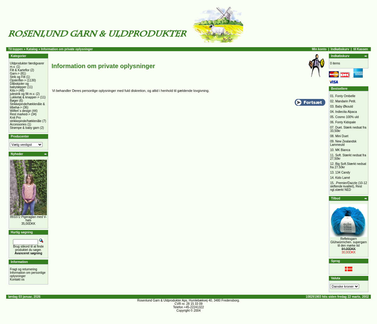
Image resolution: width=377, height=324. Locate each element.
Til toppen (15, 49)
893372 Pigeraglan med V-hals (28, 218)
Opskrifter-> (18, 80)
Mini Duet (341, 136)
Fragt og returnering (23, 269)
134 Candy (342, 172)
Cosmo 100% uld (347, 117)
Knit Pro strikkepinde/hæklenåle (25, 119)
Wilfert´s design (20, 111)
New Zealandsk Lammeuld (343, 143)
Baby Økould (344, 106)
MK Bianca (342, 150)
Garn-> (14, 73)
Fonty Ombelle (345, 96)
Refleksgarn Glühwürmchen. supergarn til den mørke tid (348, 242)
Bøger (14, 100)
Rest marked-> (20, 114)
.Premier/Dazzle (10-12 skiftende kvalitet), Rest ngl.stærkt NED (348, 186)
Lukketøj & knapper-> (24, 97)
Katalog (32, 49)
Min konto (319, 49)
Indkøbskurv (340, 49)
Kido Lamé (342, 177)
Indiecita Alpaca (346, 111)
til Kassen (360, 49)
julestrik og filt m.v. (22, 94)
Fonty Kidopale (345, 122)
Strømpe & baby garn (24, 127)
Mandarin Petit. (345, 101)
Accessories (18, 124)
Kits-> (14, 90)
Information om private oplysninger (67, 49)
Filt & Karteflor (19, 70)
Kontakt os (17, 279)
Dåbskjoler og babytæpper (19, 85)
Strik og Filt (17, 77)
